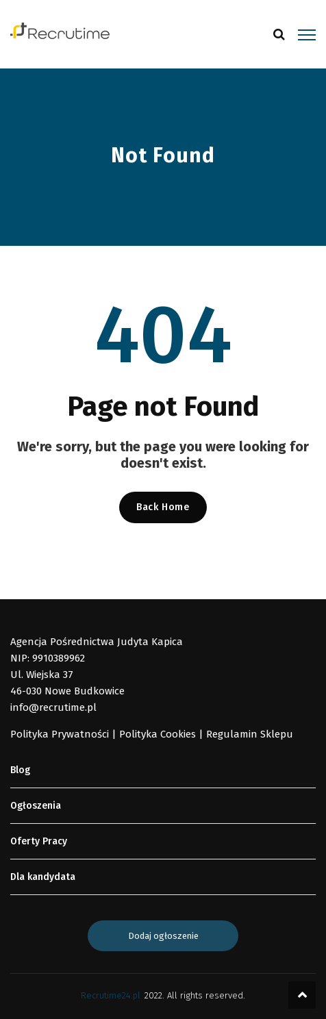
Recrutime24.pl (110, 995)
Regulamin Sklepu (249, 734)
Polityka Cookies (157, 734)
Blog (20, 770)
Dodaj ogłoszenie (163, 936)
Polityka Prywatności (59, 734)
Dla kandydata (42, 877)
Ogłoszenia (35, 806)
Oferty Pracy (38, 841)
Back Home (162, 507)
